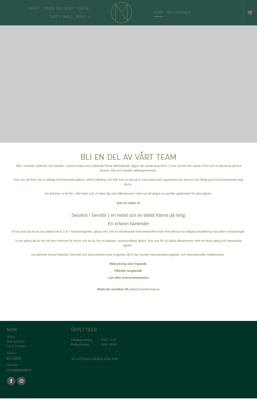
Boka (82, 16)
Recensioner (178, 12)
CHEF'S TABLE (60, 16)
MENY (34, 8)
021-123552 (14, 358)
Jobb (158, 12)
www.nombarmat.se (19, 369)
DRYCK (83, 8)
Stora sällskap (58, 8)
